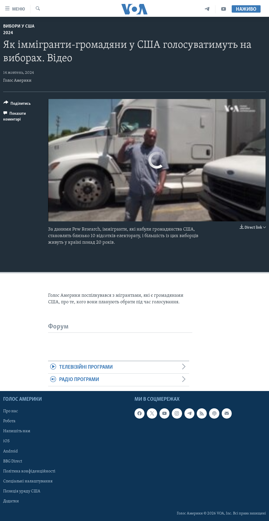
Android (10, 451)
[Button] (17, 104)
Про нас (10, 411)
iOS (6, 441)
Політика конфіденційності (29, 471)
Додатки (11, 501)
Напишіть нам (16, 431)
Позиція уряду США (21, 491)
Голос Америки (17, 81)
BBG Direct (12, 461)
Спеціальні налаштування (28, 481)
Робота (9, 421)
